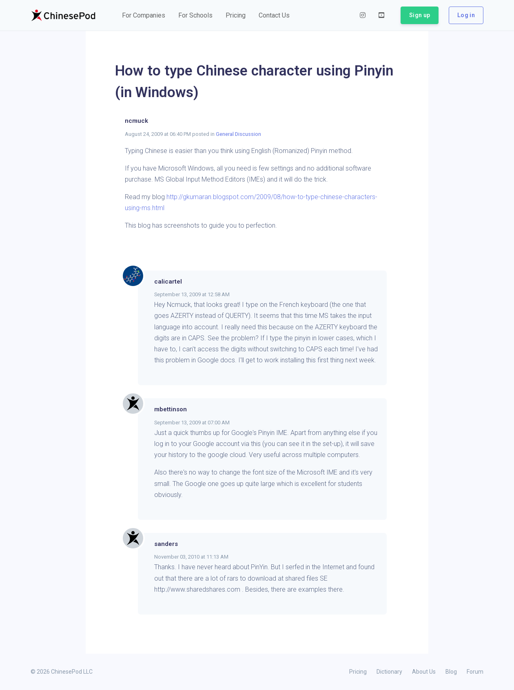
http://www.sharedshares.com (197, 589)
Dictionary (389, 671)
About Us (424, 671)
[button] (143, 15)
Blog (451, 671)
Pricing (358, 671)
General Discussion (238, 134)
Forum (475, 671)
